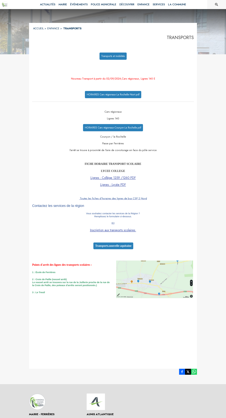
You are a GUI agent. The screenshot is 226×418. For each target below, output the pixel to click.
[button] (154, 279)
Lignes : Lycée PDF (113, 184)
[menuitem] (47, 4)
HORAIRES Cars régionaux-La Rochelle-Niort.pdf (113, 94)
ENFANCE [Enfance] (53, 28)
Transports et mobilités (113, 56)
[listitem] (182, 372)
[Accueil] (5, 4)
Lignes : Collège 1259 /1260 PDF (113, 178)
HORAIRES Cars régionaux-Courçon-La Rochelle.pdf (113, 127)
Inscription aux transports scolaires (113, 230)
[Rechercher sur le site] (217, 5)
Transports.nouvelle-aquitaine (113, 245)
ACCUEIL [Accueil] (38, 28)
